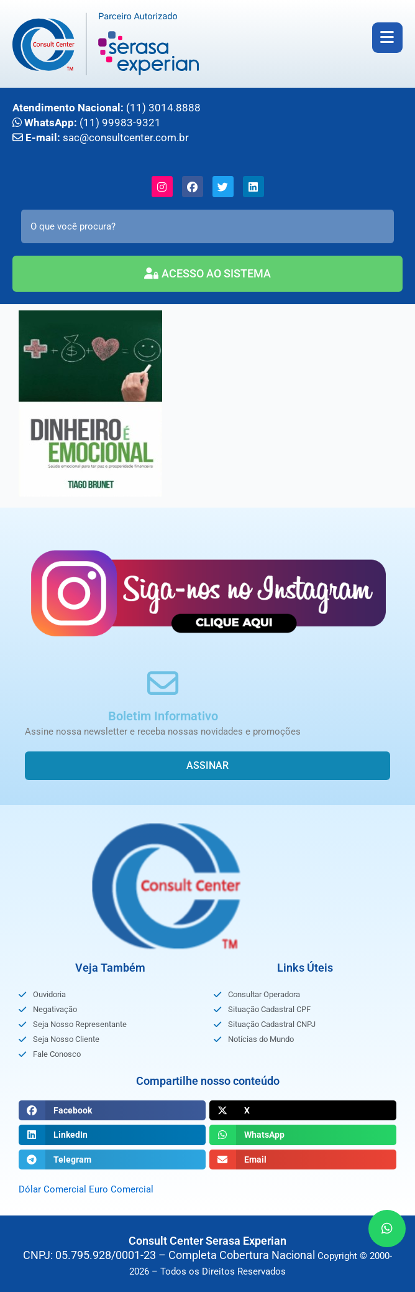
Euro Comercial (121, 1189)
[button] (112, 1110)
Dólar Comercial (52, 1189)
